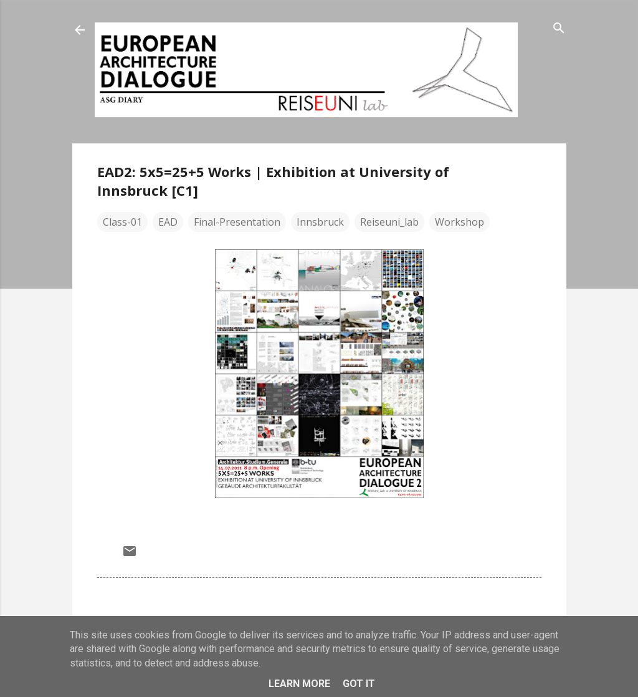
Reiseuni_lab (389, 222)
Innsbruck (320, 222)
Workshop (459, 222)
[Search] (558, 29)
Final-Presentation (237, 222)
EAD (168, 222)
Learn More (299, 684)
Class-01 (122, 222)
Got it (359, 684)
